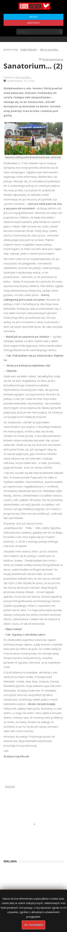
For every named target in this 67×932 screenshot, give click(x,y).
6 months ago (44, 850)
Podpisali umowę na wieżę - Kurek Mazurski (25, 875)
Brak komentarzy (53, 59)
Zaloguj (33, 17)
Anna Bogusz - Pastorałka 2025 (19, 850)
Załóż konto (33, 23)
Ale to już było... (23, 77)
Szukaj (60, 32)
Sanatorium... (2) (33, 66)
